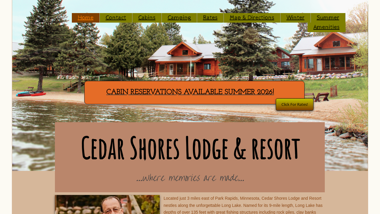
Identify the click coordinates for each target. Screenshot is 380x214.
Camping (179, 17)
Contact (116, 17)
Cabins (147, 17)
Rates (210, 17)
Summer (328, 17)
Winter (295, 17)
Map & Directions (252, 17)
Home (86, 17)
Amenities (327, 27)
